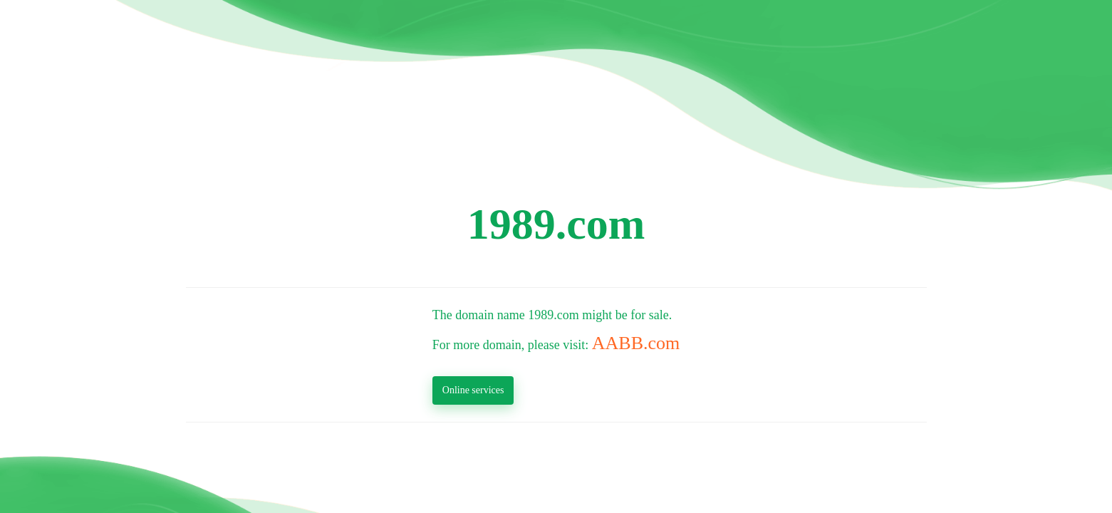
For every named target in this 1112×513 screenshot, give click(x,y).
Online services (473, 390)
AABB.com (636, 343)
